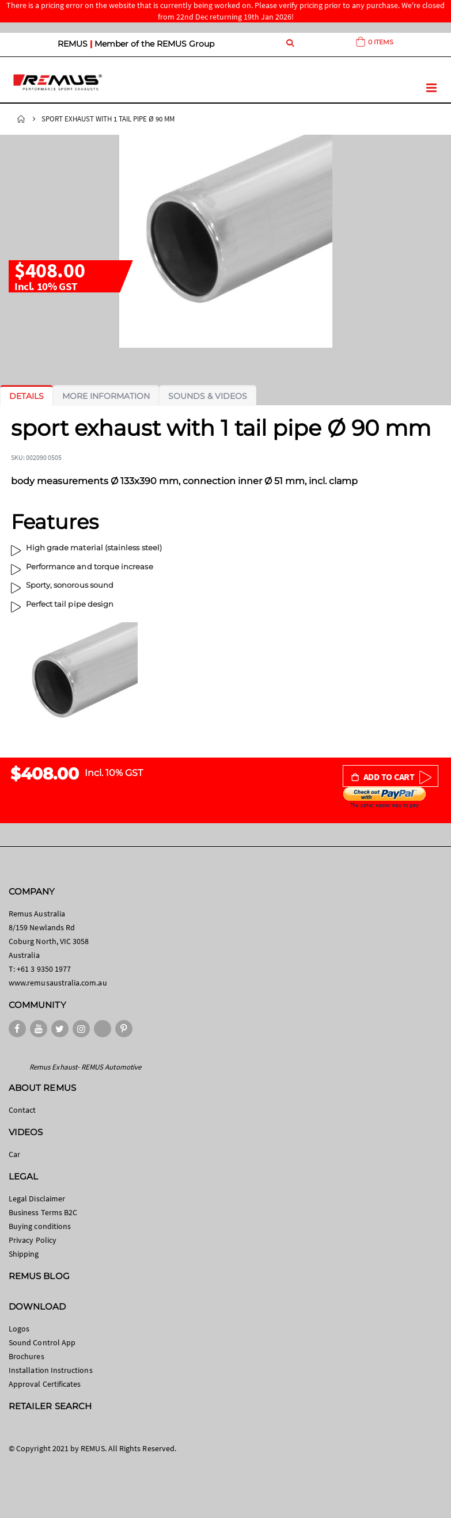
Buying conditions (40, 1226)
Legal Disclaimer (37, 1198)
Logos (19, 1328)
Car (14, 1154)
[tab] (26, 396)
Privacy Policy (32, 1240)
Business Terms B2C (43, 1212)
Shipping (24, 1254)
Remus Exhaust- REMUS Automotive (85, 1067)
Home (21, 119)
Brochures (26, 1356)
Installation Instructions (51, 1370)
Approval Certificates (45, 1384)
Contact (22, 1110)
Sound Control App (42, 1342)
